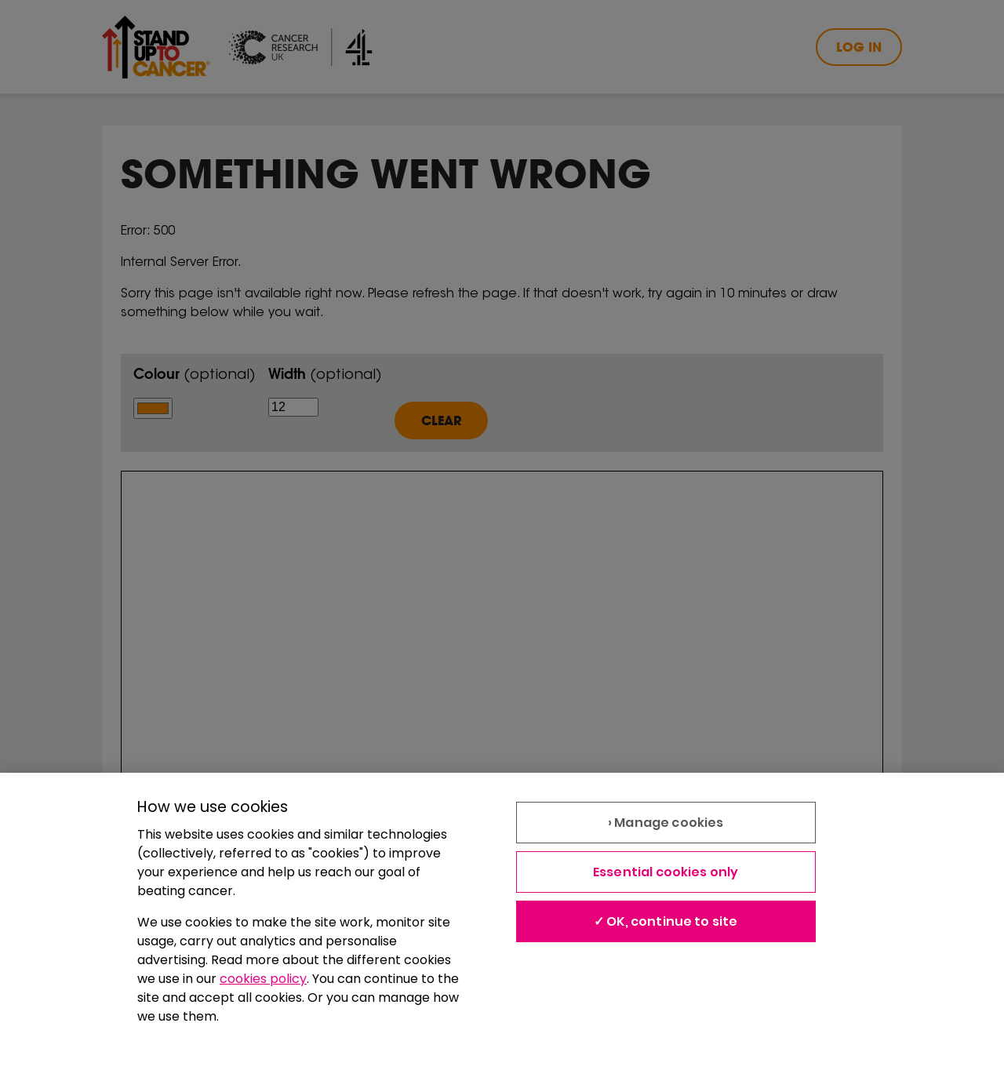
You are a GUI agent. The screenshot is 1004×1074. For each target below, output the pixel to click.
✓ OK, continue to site (666, 921)
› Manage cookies (666, 823)
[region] (502, 923)
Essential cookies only (666, 872)
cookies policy (263, 979)
